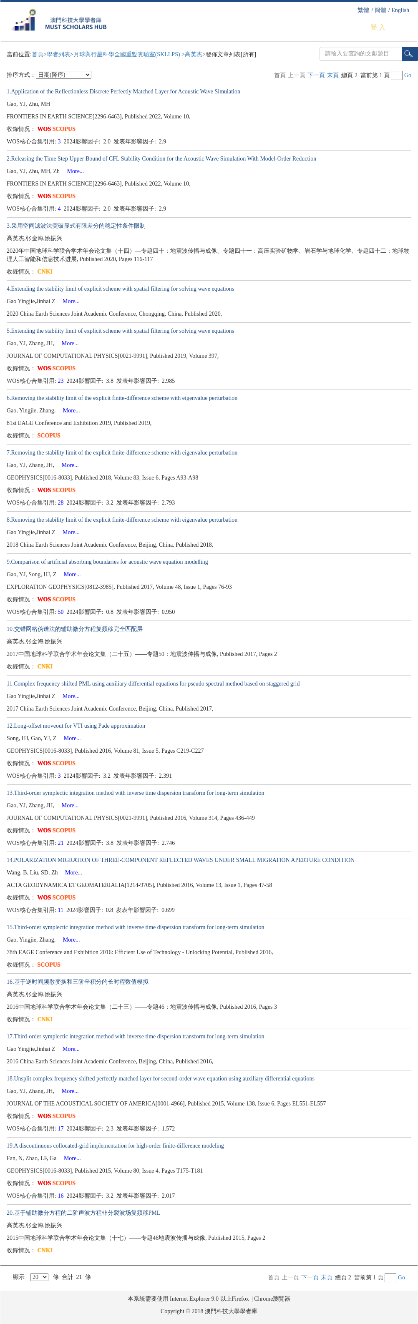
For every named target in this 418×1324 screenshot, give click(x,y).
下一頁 (316, 75)
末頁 (333, 75)
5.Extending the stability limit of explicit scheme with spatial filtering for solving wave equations (120, 331)
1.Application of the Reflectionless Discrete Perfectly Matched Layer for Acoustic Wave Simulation (123, 91)
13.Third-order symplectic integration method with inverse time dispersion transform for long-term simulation (135, 793)
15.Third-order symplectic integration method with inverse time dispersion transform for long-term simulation (135, 927)
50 (61, 612)
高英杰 (193, 54)
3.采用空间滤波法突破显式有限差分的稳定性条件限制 (76, 226)
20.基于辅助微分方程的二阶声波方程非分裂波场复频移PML (83, 1213)
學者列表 (58, 54)
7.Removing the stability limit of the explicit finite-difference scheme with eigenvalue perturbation (122, 453)
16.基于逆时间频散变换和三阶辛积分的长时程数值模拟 (78, 982)
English (400, 10)
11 (61, 910)
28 (61, 503)
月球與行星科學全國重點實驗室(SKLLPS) (127, 54)
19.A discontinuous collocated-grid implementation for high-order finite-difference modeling (115, 1146)
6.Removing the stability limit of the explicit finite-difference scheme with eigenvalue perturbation (122, 398)
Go (407, 75)
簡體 (380, 10)
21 (61, 843)
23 (61, 381)
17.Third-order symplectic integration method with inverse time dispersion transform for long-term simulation (135, 1036)
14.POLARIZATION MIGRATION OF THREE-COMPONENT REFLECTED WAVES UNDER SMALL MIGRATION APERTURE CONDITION (181, 860)
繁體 (363, 10)
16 (61, 1196)
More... (72, 171)
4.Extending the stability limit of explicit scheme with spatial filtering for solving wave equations (120, 289)
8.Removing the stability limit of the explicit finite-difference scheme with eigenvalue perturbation (122, 520)
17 (61, 1129)
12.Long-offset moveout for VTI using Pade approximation (76, 726)
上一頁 (296, 75)
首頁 (37, 54)
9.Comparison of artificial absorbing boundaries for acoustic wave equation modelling (107, 562)
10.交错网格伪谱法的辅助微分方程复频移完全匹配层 (75, 629)
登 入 (377, 27)
